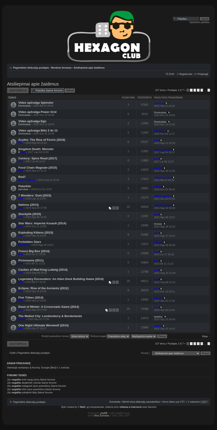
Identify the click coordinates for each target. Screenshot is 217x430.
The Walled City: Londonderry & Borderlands (50, 316)
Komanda (114, 401)
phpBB (104, 413)
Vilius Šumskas (101, 415)
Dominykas (24, 105)
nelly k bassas (162, 149)
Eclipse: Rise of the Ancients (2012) (43, 288)
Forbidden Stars (29, 242)
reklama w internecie (131, 407)
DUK (171, 74)
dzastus (158, 316)
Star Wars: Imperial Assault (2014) (42, 223)
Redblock (24, 245)
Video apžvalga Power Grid (37, 112)
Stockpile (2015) (29, 214)
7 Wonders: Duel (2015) (34, 195)
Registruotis (185, 74)
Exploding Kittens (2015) (35, 232)
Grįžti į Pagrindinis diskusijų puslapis (30, 352)
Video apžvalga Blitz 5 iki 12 (38, 130)
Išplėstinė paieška (199, 22)
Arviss (158, 242)
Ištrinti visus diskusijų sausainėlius (141, 401)
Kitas (205, 336)
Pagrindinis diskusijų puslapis (31, 67)
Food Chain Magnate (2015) (37, 167)
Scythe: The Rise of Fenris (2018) (41, 139)
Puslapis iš (176, 90)
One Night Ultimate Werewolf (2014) (43, 325)
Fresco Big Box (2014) (34, 251)
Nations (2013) (28, 204)
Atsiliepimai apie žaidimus (89, 67)
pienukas (23, 189)
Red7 (22, 177)
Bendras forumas (61, 67)
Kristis (158, 168)
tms (20, 142)
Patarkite (24, 186)
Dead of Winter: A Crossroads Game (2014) (48, 306)
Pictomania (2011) (31, 260)
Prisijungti (202, 74)
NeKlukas (159, 131)
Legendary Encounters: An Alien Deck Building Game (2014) (61, 279)
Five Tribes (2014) (30, 297)
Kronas (158, 223)
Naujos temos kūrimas (18, 90)
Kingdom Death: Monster (36, 149)
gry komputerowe (95, 407)
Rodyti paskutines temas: (65, 336)
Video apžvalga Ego (32, 121)
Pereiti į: (145, 353)
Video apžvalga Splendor (36, 102)
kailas (157, 186)
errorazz (159, 103)
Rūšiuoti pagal (110, 336)
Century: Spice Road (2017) (37, 158)
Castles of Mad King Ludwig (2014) (43, 269)
